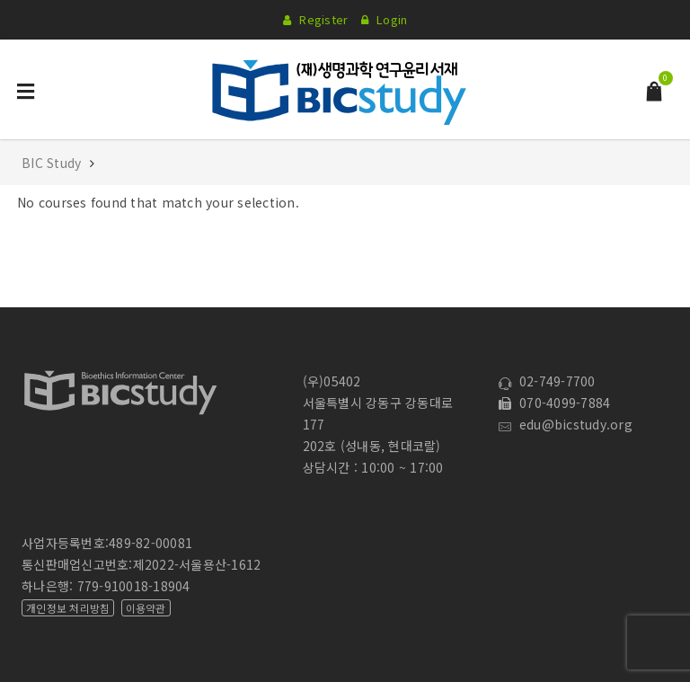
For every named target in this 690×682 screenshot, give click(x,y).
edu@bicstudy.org (565, 424)
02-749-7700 (547, 381)
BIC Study (53, 163)
